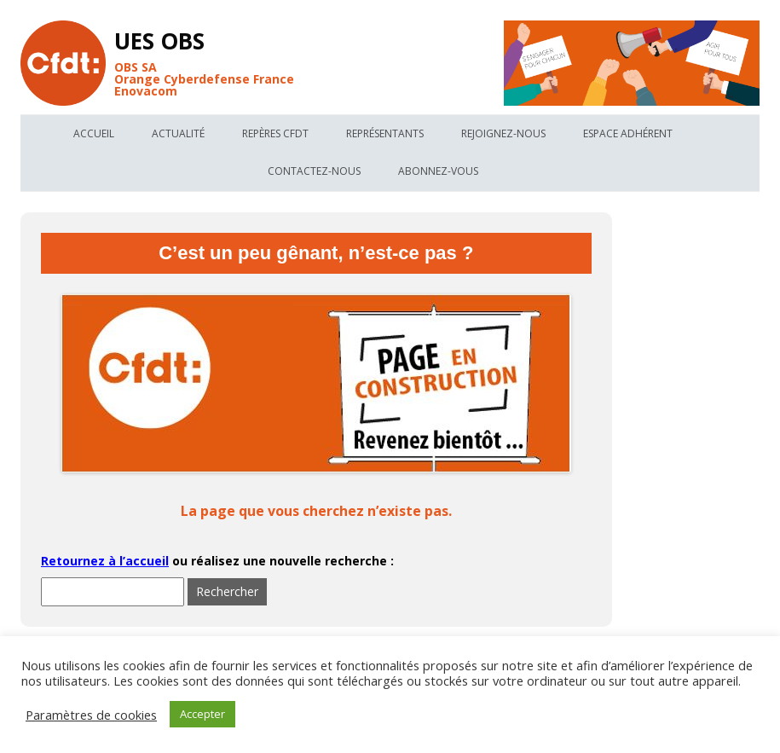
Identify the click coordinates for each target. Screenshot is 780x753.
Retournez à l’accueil (105, 561)
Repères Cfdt (275, 133)
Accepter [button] (202, 713)
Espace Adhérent (628, 133)
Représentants (385, 133)
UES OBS (159, 41)
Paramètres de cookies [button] (91, 714)
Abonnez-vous (438, 171)
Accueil (93, 133)
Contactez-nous (314, 171)
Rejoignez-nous (503, 133)
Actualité (178, 133)
